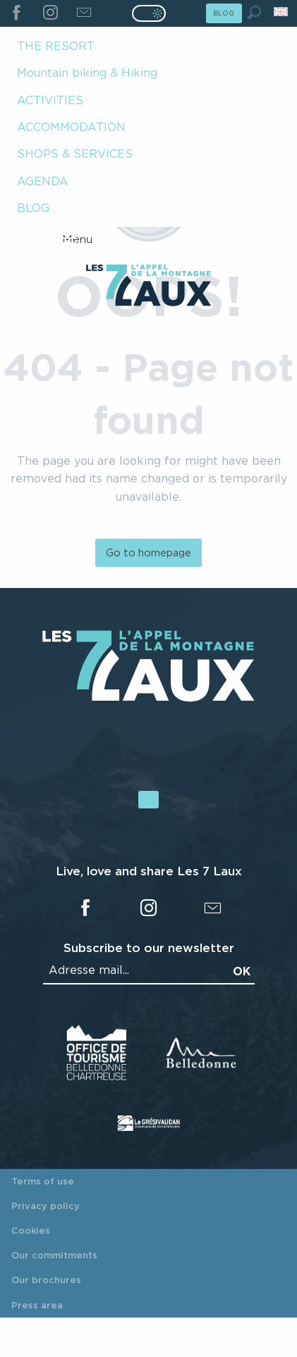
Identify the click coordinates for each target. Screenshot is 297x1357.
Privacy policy (45, 1206)
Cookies (30, 1230)
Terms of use (42, 1181)
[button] (254, 12)
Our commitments (54, 1255)
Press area (37, 1305)
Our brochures (46, 1279)
